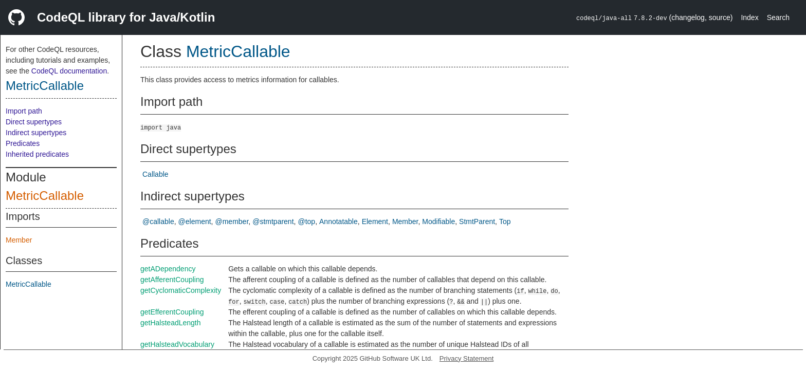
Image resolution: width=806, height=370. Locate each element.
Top (505, 221)
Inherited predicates (37, 154)
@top (306, 221)
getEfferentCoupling (172, 312)
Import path (24, 111)
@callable (158, 221)
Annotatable (338, 221)
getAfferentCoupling (172, 279)
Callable (155, 174)
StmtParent (477, 221)
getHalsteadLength (170, 323)
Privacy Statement (466, 358)
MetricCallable (45, 85)
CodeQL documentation (69, 71)
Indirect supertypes (36, 132)
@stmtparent (273, 221)
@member (232, 221)
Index (749, 17)
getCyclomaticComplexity (180, 290)
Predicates (23, 143)
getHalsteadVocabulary (177, 344)
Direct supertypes (34, 122)
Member (19, 240)
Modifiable (438, 221)
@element (194, 221)
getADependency (167, 269)
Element (375, 221)
